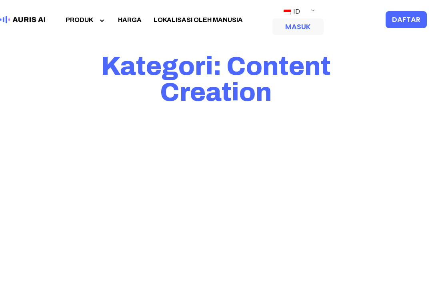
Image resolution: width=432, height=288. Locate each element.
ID (292, 11)
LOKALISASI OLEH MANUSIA (198, 19)
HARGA (130, 19)
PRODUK (86, 19)
